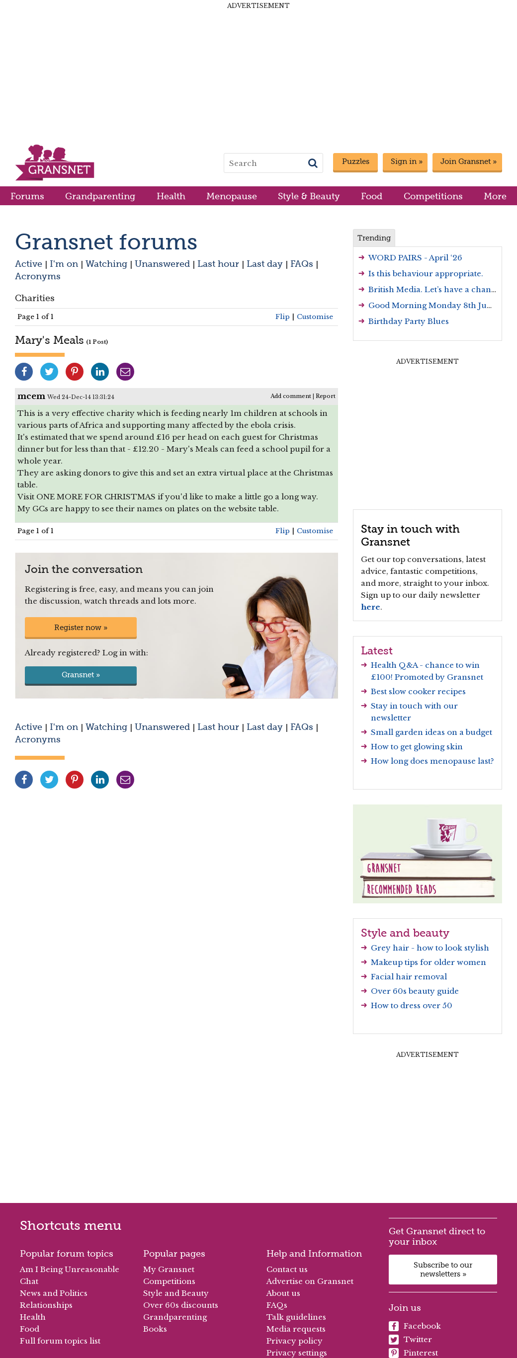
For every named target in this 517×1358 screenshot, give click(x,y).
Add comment (290, 396)
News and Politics (53, 1293)
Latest (377, 650)
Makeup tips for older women (428, 962)
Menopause (231, 196)
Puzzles (355, 161)
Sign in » (407, 161)
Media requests (296, 1329)
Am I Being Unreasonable (69, 1269)
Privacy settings (296, 1353)
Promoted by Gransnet (439, 677)
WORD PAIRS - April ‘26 (415, 257)
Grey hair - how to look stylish (430, 948)
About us (283, 1293)
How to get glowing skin (417, 746)
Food (371, 196)
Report (326, 396)
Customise (315, 317)
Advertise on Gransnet (309, 1281)
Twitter (410, 1340)
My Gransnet (168, 1269)
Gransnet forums (106, 241)
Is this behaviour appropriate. (425, 273)
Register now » (80, 627)
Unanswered (162, 263)
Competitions (433, 196)
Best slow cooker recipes (418, 691)
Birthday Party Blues (408, 321)
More (495, 196)
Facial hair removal (409, 976)
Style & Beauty (309, 196)
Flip (282, 317)
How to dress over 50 (411, 1005)
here (370, 607)
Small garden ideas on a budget (431, 732)
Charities (35, 298)
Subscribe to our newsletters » (443, 1269)
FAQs (301, 263)
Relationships (46, 1305)
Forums (27, 196)
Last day (265, 263)
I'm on (64, 263)
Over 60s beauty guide (415, 991)
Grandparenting (100, 196)
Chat (29, 1281)
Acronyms (38, 276)
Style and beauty (405, 932)
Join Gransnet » (468, 161)
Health (171, 196)
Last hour (218, 263)
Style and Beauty (176, 1293)
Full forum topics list (60, 1341)
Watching (106, 263)
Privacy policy (294, 1341)
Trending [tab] (374, 238)
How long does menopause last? (432, 761)
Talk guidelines (296, 1317)
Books (155, 1329)
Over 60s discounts (180, 1305)
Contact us (287, 1269)
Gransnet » (81, 674)
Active (28, 263)
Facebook (415, 1326)
